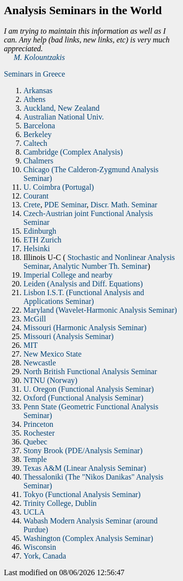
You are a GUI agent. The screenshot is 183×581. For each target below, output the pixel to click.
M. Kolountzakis (39, 57)
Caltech (35, 143)
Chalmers (38, 161)
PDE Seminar (65, 204)
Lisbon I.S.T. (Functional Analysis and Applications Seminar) (83, 296)
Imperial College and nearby (68, 275)
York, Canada (44, 556)
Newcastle (39, 363)
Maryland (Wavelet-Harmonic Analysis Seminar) (100, 310)
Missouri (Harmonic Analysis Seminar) (84, 327)
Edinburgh (39, 231)
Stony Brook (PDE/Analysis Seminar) (82, 450)
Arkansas (38, 90)
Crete (32, 204)
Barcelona (39, 125)
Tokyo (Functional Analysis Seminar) (82, 494)
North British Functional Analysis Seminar (90, 371)
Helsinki (36, 248)
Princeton (38, 424)
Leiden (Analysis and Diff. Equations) (83, 284)
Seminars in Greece (34, 74)
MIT (30, 345)
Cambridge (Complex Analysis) (73, 152)
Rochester (39, 433)
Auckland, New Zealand (61, 108)
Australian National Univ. (63, 117)
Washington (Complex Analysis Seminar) (88, 538)
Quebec (35, 442)
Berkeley (37, 134)
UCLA (34, 512)
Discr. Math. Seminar (124, 204)
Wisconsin (39, 547)
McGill (34, 319)
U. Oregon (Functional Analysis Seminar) (88, 389)
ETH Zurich (42, 240)
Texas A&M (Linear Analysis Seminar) (84, 468)
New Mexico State (52, 354)
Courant (36, 196)
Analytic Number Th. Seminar (100, 266)
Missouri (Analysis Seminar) (68, 336)
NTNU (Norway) (50, 380)
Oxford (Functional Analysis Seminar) (83, 398)
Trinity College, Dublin (60, 503)
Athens (34, 99)
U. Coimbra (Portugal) (58, 187)
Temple (35, 459)
